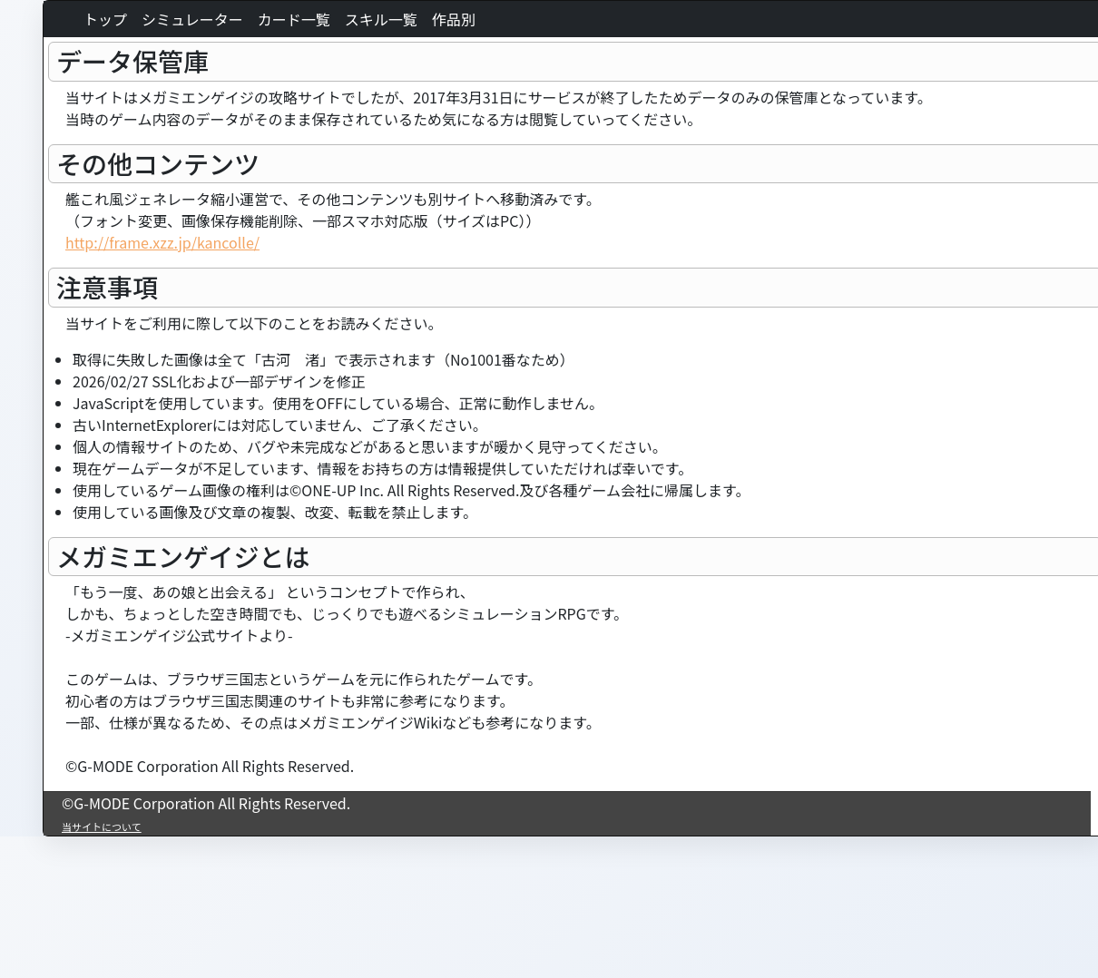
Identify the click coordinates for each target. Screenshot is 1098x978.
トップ (105, 19)
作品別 (453, 19)
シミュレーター (192, 19)
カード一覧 (294, 19)
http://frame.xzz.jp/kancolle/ (162, 242)
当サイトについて (102, 826)
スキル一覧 (381, 19)
